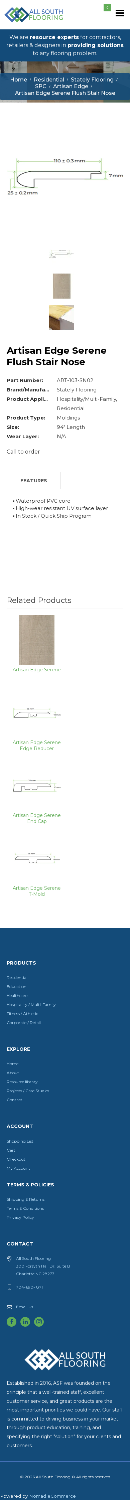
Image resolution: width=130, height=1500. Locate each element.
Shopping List (20, 1141)
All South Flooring (27, 25)
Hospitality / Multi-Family (31, 1004)
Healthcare (17, 995)
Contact (14, 1099)
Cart (11, 1150)
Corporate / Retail (24, 1022)
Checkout (16, 1159)
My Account (18, 1168)
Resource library (22, 1081)
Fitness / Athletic (22, 1013)
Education (16, 986)
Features (33, 481)
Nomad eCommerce (52, 1496)
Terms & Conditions (25, 1208)
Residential (17, 977)
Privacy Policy (20, 1217)
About (13, 1072)
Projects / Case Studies (28, 1090)
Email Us (24, 1306)
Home (12, 1063)
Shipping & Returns (25, 1199)
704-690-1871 (29, 1287)
